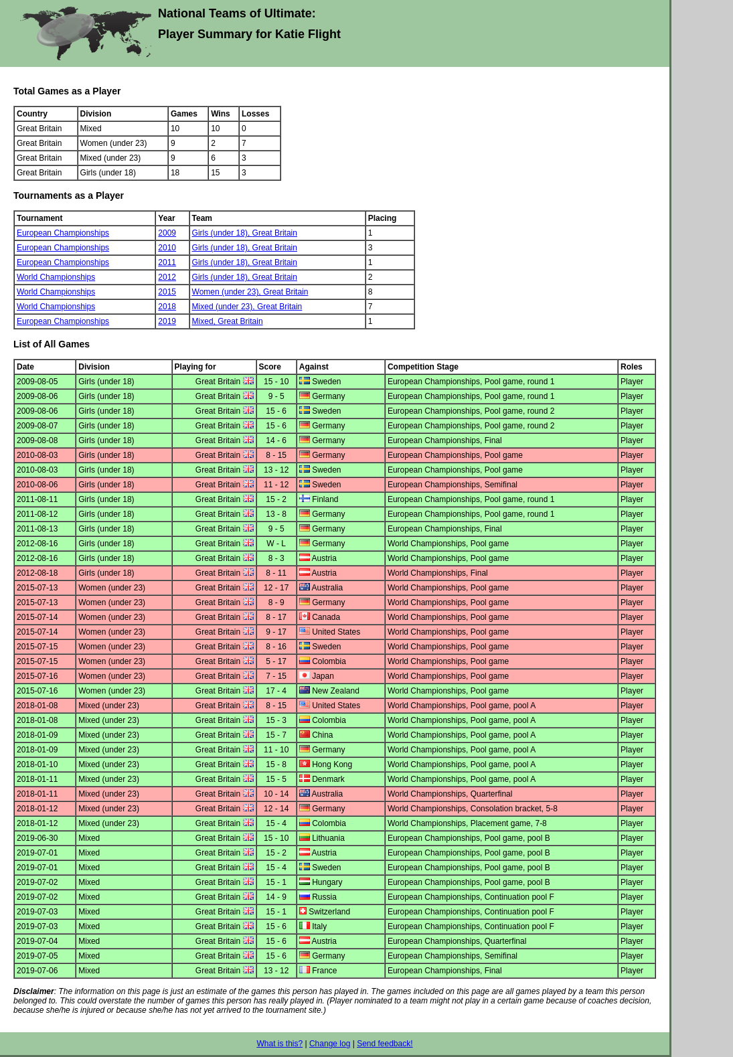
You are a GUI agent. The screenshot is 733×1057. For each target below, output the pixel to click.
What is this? (279, 1043)
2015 (167, 292)
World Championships (56, 277)
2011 (167, 262)
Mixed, (205, 321)
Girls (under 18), (222, 233)
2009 (167, 233)
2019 (167, 321)
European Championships (63, 233)
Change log (329, 1043)
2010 (167, 247)
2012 (167, 277)
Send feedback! (384, 1043)
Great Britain (274, 233)
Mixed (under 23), (224, 306)
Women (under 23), (228, 292)
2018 (167, 306)
